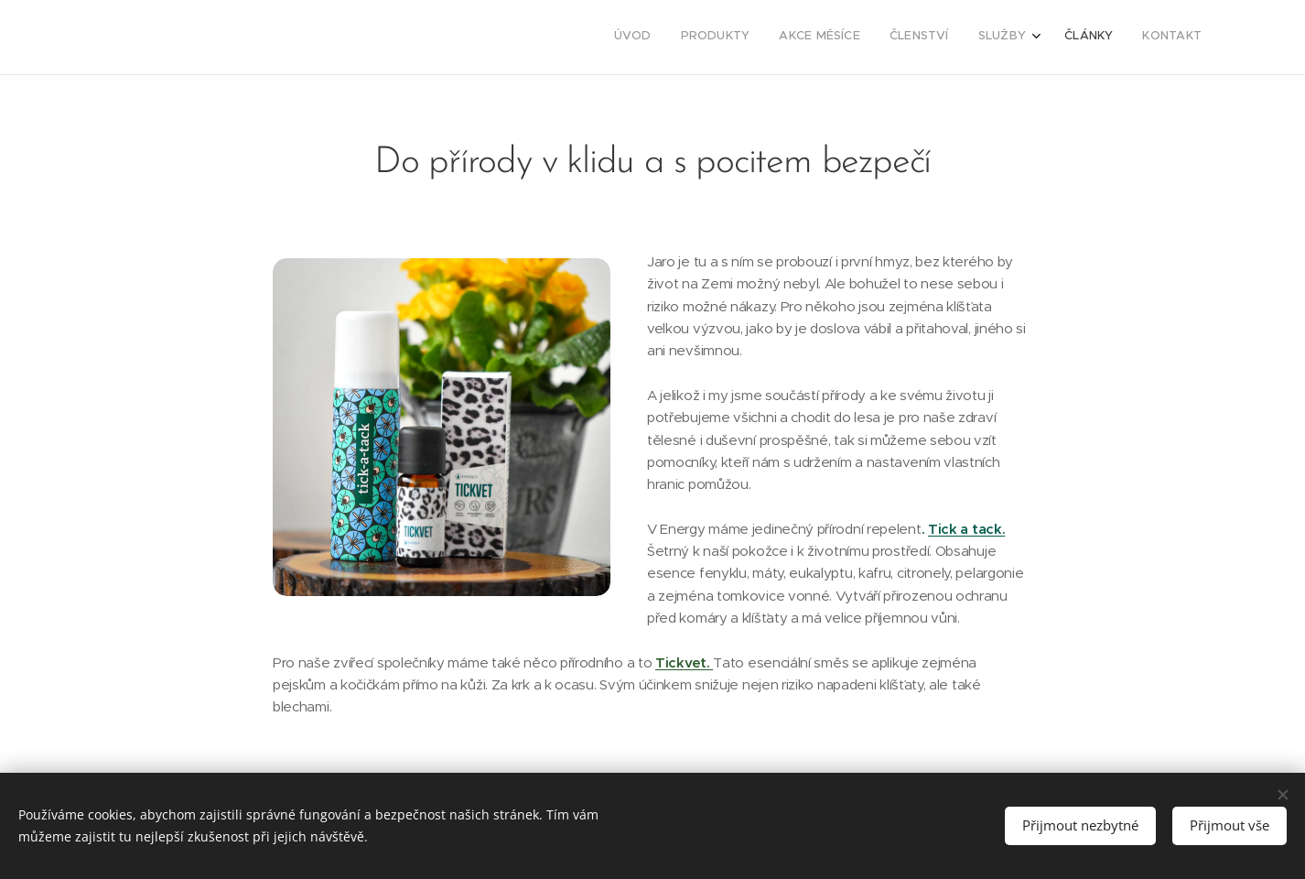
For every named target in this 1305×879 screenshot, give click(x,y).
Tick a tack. (966, 528)
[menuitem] (1021, 37)
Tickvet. (684, 662)
